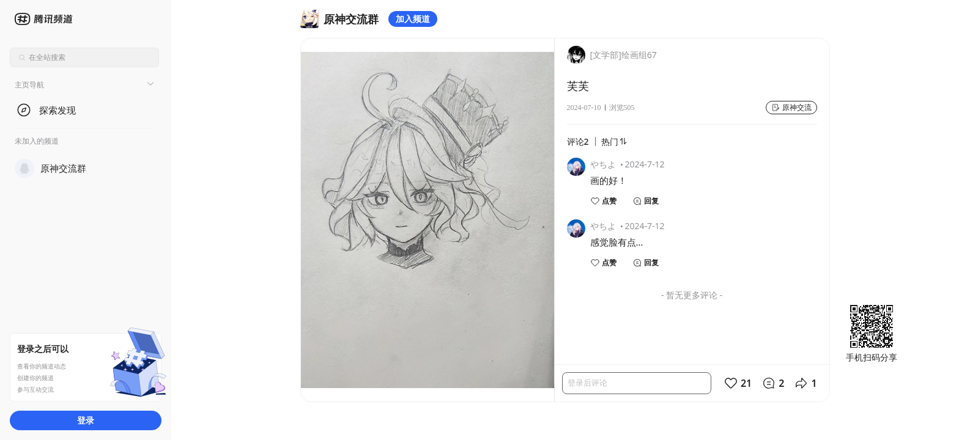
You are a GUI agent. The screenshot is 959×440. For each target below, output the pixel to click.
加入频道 (413, 18)
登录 (85, 420)
